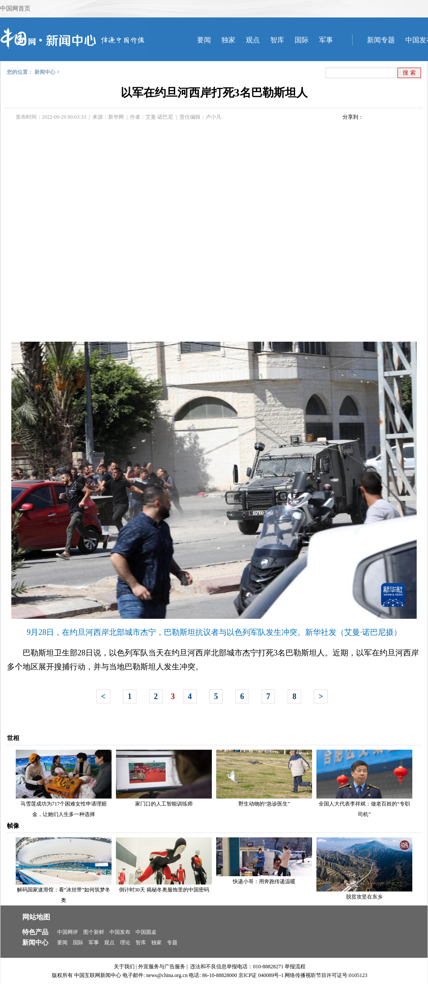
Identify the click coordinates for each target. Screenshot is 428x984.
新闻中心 (44, 72)
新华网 (116, 117)
